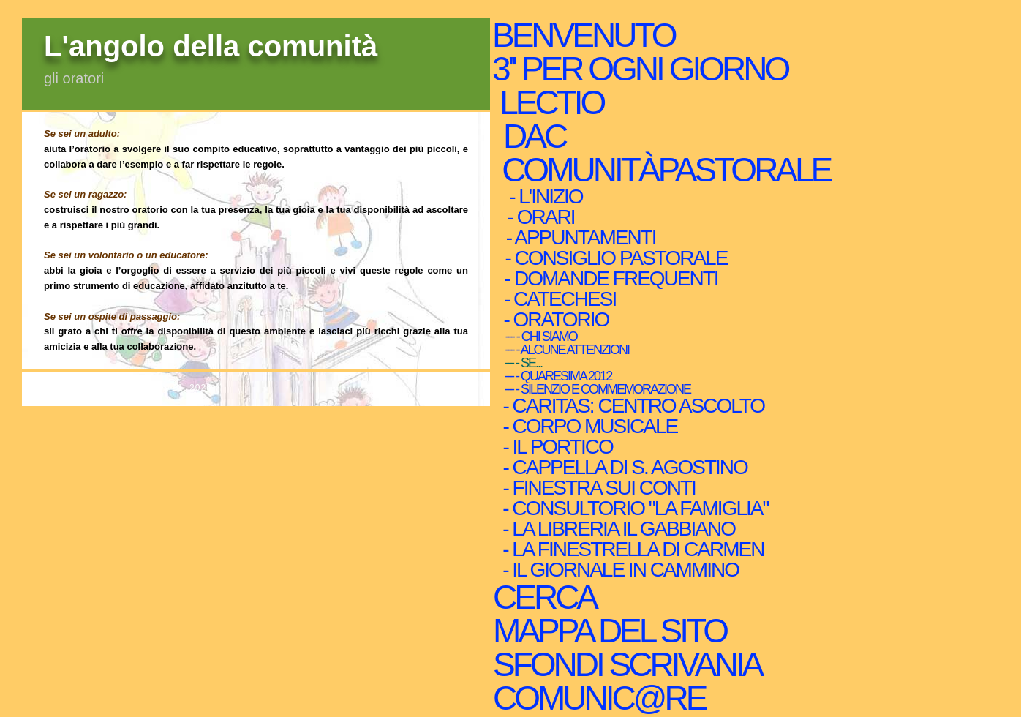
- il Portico (555, 447)
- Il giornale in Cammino (618, 570)
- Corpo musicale (587, 426)
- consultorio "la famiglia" (633, 508)
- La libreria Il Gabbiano (616, 529)
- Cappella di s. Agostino (622, 467)
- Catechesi (557, 299)
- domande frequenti (608, 279)
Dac (533, 136)
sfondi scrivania (626, 664)
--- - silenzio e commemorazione (594, 389)
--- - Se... (519, 362)
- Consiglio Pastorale (613, 258)
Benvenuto (583, 35)
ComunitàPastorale (664, 170)
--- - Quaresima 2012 (554, 376)
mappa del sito (609, 630)
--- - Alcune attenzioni (563, 349)
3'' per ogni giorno (640, 69)
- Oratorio (553, 319)
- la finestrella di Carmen (630, 549)
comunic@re (598, 698)
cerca (543, 597)
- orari (537, 217)
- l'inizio (542, 197)
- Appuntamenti (577, 238)
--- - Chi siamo (537, 336)
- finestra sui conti (596, 488)
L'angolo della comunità (210, 46)
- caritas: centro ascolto (631, 406)
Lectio (554, 102)
